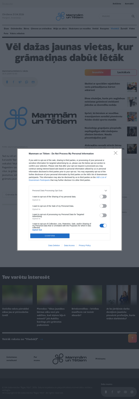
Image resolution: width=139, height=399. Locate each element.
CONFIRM (50, 236)
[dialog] (69, 200)
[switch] (103, 196)
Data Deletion (54, 245)
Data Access (69, 245)
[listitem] (69, 190)
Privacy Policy (85, 245)
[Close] (116, 153)
